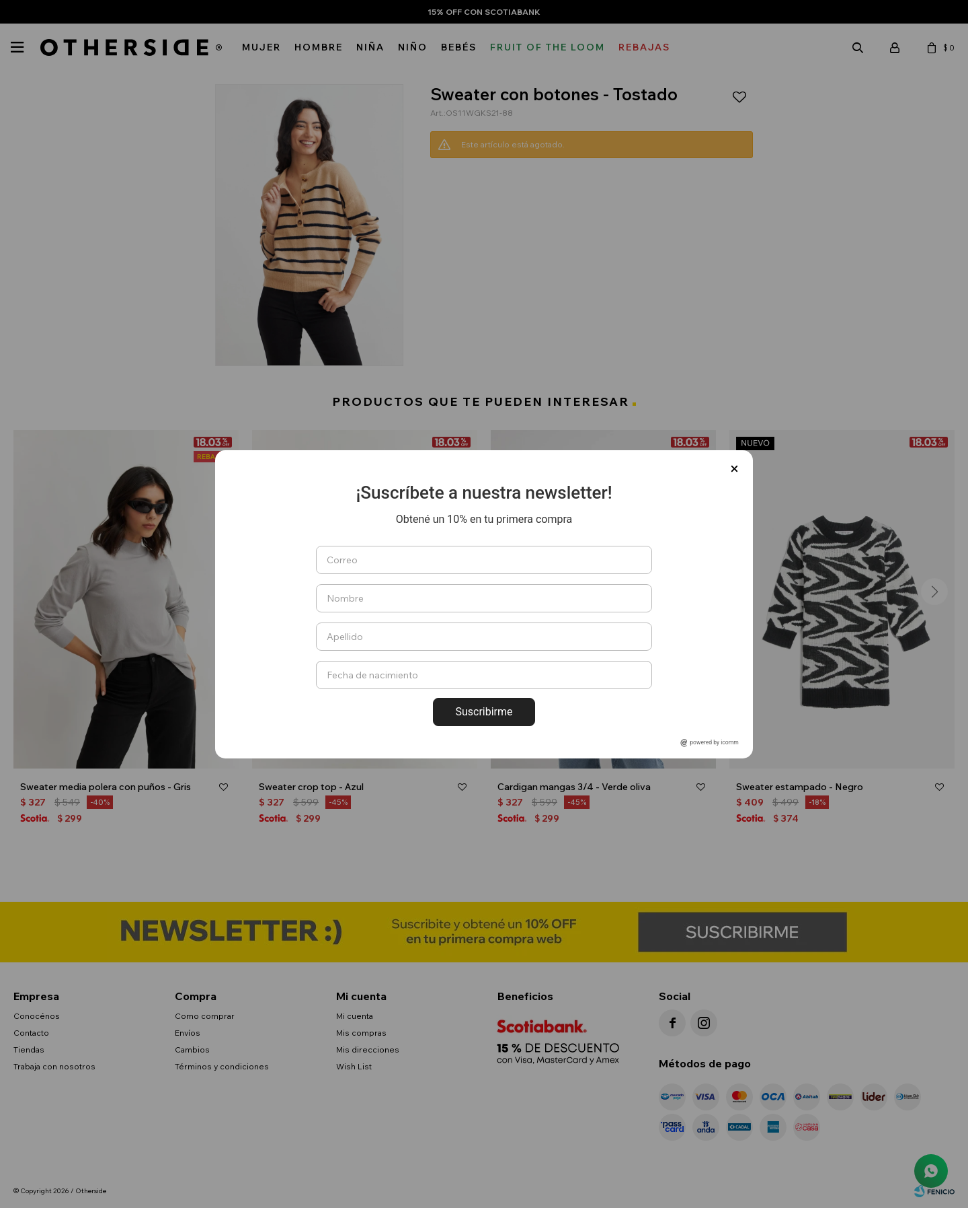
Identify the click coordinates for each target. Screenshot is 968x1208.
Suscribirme (483, 711)
